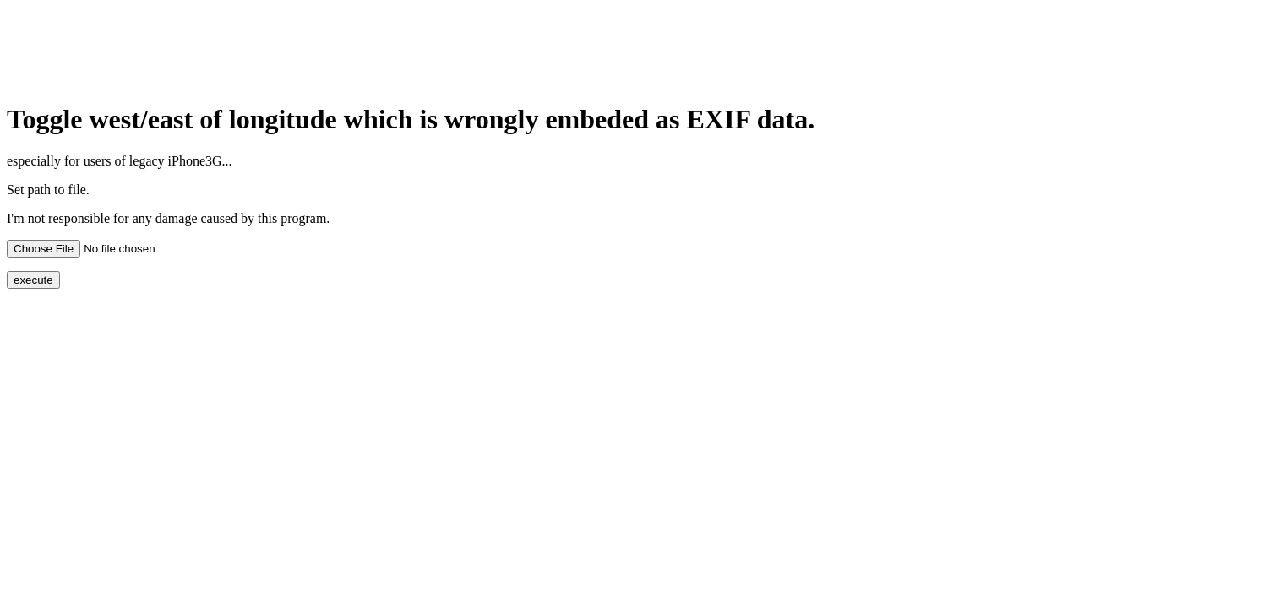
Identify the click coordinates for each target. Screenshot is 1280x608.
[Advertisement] (314, 45)
